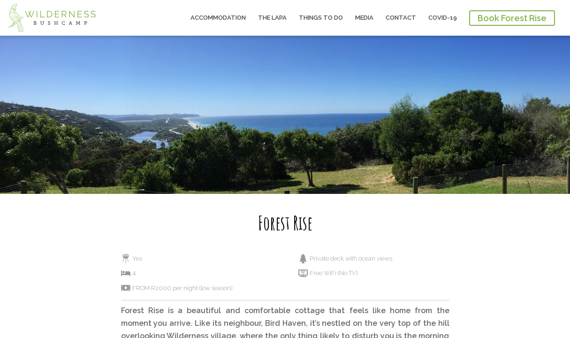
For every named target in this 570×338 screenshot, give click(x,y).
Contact (401, 17)
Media (364, 17)
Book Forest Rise (512, 18)
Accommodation (218, 17)
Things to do (321, 17)
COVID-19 (442, 17)
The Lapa (272, 17)
